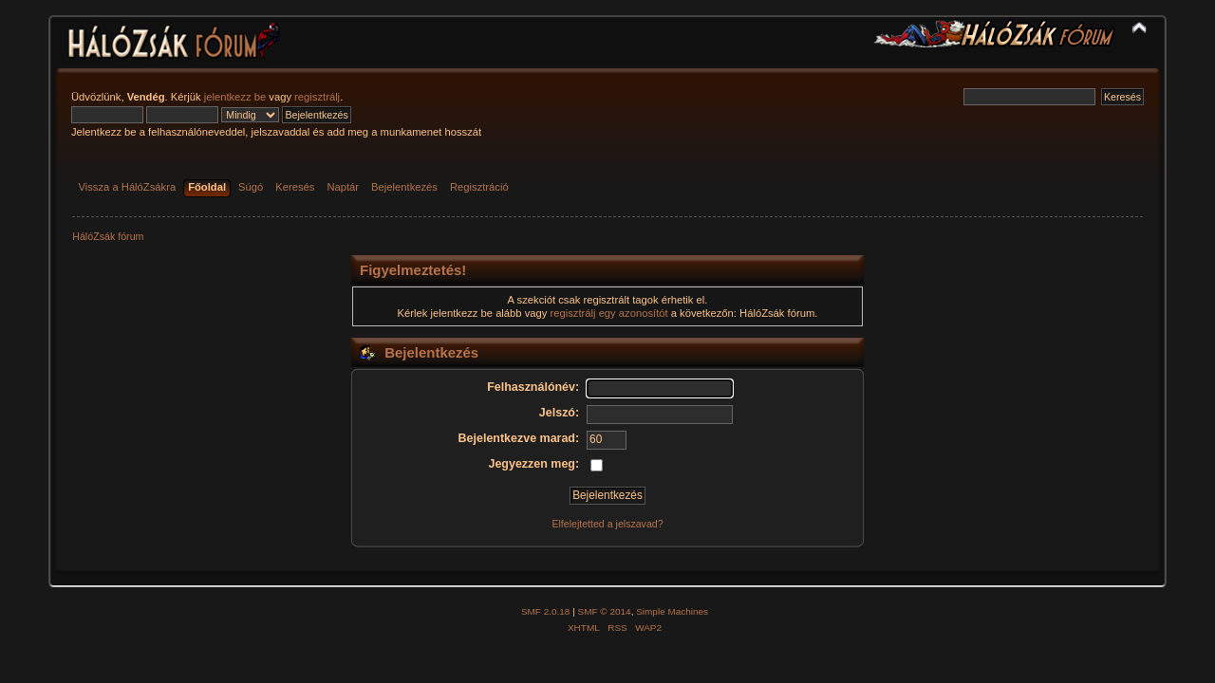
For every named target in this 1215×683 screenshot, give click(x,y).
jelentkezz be (235, 96)
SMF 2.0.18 (545, 611)
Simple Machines (672, 611)
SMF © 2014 (604, 611)
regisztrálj (317, 96)
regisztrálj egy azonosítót (609, 313)
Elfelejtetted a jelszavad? (607, 523)
